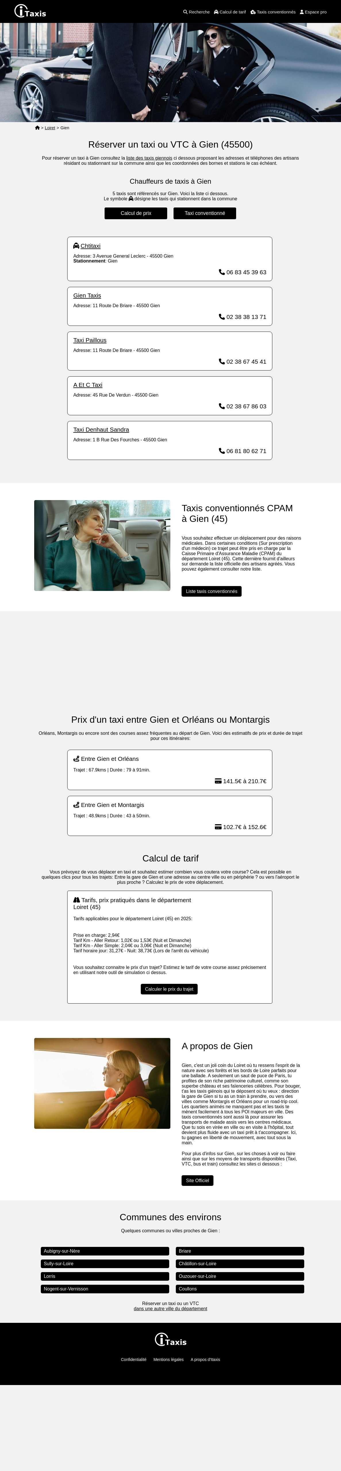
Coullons (187, 1374)
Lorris (49, 1362)
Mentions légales (168, 1445)
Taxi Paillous (90, 426)
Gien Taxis (87, 381)
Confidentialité (134, 1445)
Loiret (50, 128)
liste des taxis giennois (149, 158)
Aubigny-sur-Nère (62, 1337)
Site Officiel (197, 1266)
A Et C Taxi (87, 470)
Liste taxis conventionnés (211, 677)
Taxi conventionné (205, 213)
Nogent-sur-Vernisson (66, 1374)
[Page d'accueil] (37, 128)
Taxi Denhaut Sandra (101, 515)
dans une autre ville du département (170, 1394)
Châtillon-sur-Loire (197, 1349)
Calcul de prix (136, 213)
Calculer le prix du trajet (169, 1075)
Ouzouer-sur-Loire (197, 1362)
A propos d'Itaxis (205, 1445)
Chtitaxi (91, 331)
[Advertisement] (169, 271)
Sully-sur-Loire (58, 1349)
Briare (185, 1337)
